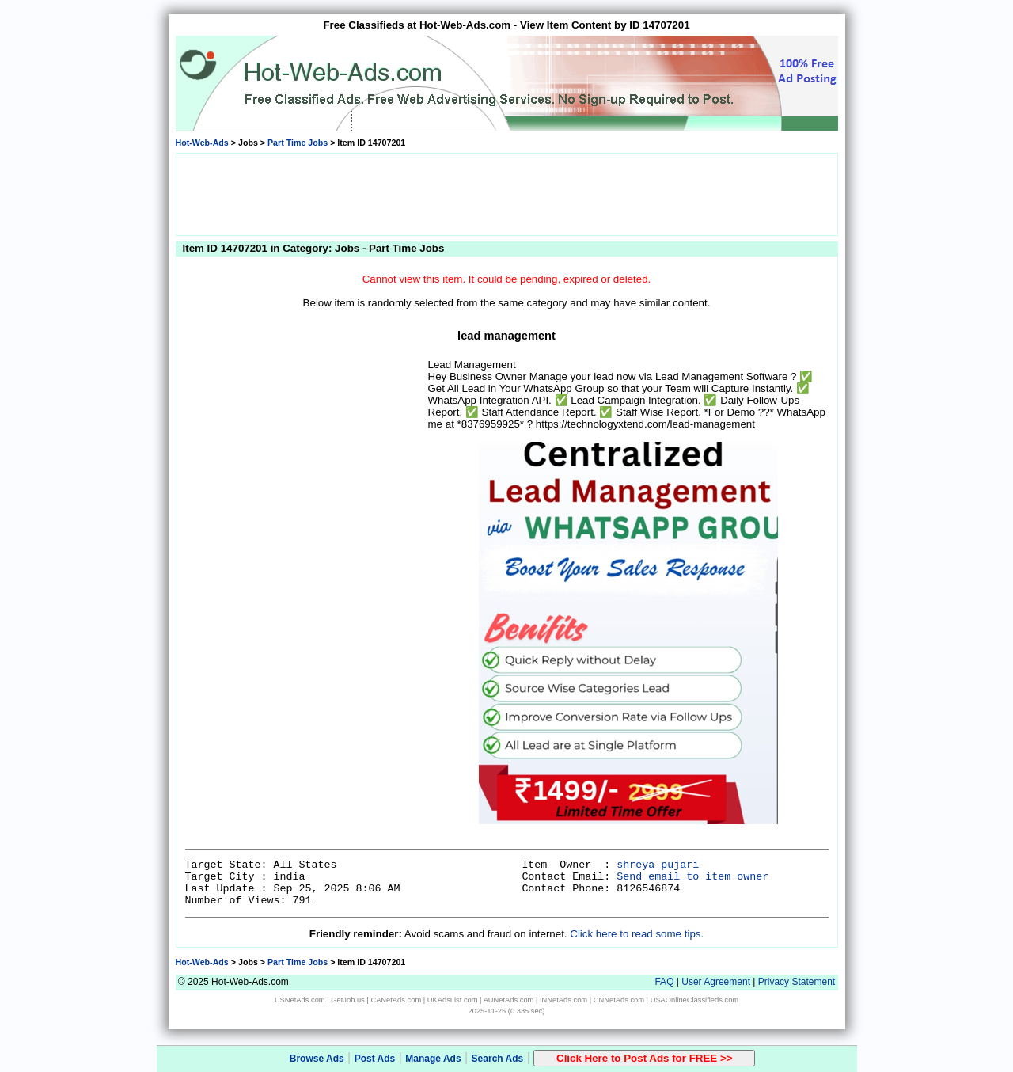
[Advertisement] (506, 193)
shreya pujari (658, 865)
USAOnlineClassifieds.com (694, 1000)
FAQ (663, 981)
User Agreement (715, 981)
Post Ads (375, 1058)
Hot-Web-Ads (202, 142)
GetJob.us (348, 1000)
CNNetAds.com (619, 1000)
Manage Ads (433, 1058)
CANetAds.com (395, 1000)
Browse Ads (317, 1058)
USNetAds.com (300, 1000)
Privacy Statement (796, 981)
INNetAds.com (563, 1000)
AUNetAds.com (509, 1000)
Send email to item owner (692, 877)
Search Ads (498, 1058)
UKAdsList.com (452, 1000)
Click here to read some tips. (637, 934)
